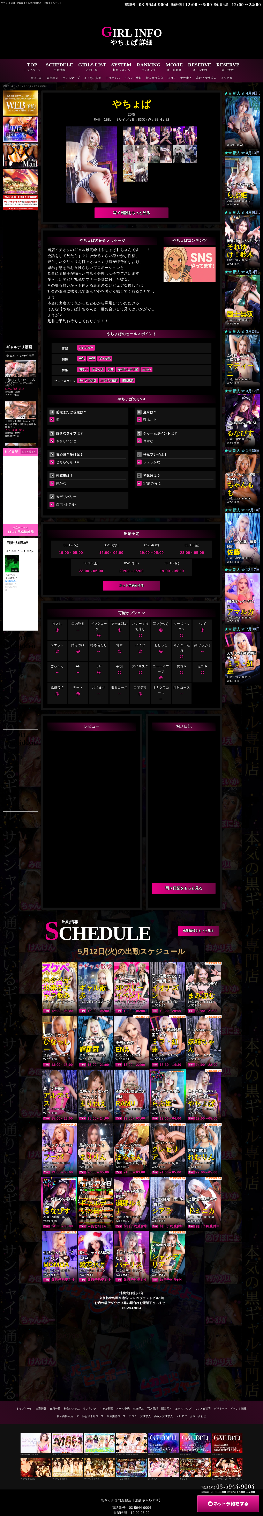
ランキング (89, 1409)
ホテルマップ (71, 78)
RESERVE (199, 67)
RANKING (148, 67)
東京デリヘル (20, 527)
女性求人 (186, 78)
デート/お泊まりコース (90, 1417)
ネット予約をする (131, 586)
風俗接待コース (116, 1417)
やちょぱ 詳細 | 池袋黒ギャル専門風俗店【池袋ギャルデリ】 (34, 2)
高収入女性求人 (206, 78)
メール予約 (123, 1409)
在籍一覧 (55, 1409)
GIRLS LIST (92, 67)
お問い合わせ (198, 1417)
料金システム (72, 1409)
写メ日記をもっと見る (131, 213)
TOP (32, 67)
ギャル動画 (106, 1409)
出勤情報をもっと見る (198, 931)
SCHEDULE (59, 67)
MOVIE (174, 67)
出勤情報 (41, 1409)
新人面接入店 (154, 78)
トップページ (24, 1409)
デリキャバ (113, 78)
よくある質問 (92, 78)
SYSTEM (121, 67)
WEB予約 (138, 1409)
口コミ (171, 78)
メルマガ (226, 78)
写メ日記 (36, 78)
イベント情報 (133, 78)
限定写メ (52, 78)
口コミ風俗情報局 (21, 532)
